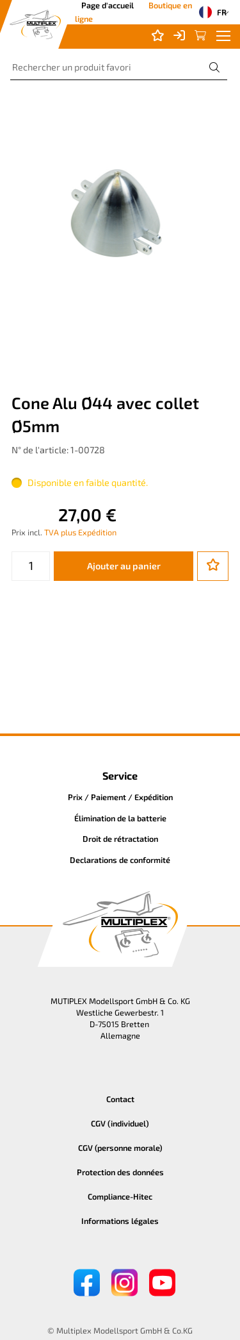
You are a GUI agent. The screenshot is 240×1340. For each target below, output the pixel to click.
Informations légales (120, 1221)
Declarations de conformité (120, 860)
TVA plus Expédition (80, 532)
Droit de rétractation (120, 838)
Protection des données (120, 1172)
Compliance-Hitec (120, 1196)
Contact (120, 1099)
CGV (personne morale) (120, 1148)
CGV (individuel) (120, 1123)
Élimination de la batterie (120, 818)
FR (208, 12)
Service (120, 775)
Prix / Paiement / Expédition (120, 797)
